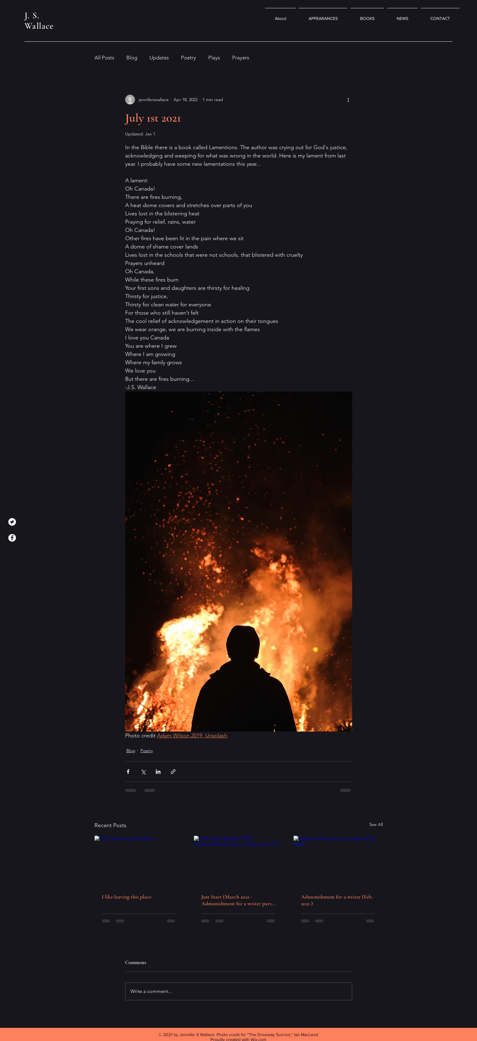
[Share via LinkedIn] (158, 771)
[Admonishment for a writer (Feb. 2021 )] (338, 861)
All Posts (104, 58)
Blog (131, 58)
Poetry (188, 58)
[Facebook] (12, 538)
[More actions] (348, 99)
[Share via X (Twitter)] (143, 771)
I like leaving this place (126, 896)
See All (376, 824)
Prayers (240, 58)
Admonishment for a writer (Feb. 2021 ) (337, 900)
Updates (159, 58)
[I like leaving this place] (139, 861)
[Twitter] (12, 522)
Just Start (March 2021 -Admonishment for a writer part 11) (236, 900)
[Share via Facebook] (128, 771)
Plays (214, 58)
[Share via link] (173, 771)
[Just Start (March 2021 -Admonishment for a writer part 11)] (238, 861)
